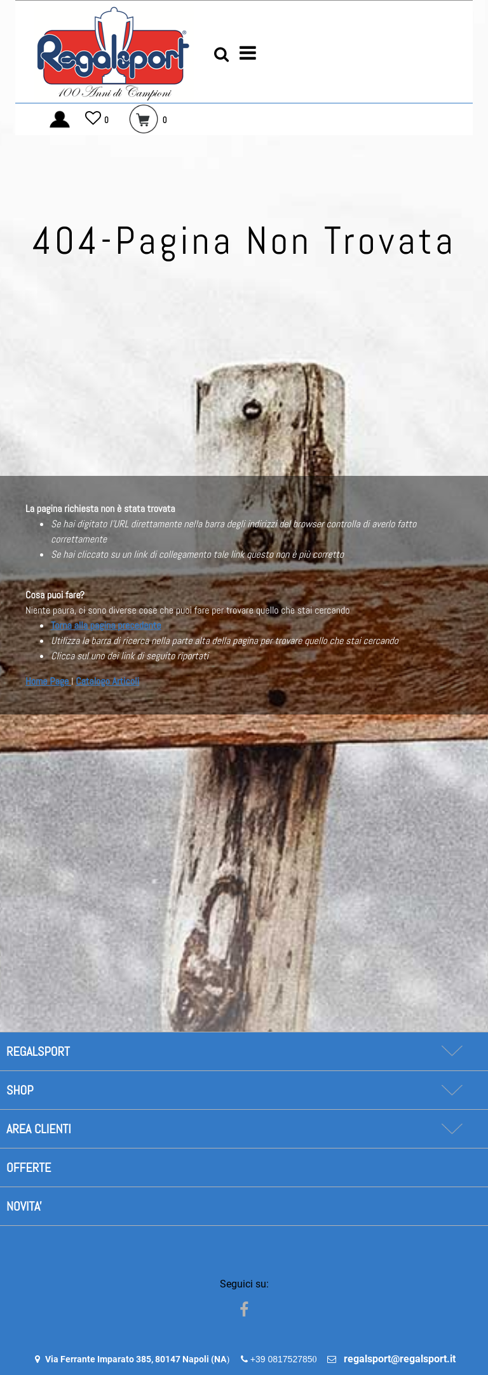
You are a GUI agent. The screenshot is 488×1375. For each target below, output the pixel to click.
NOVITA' (24, 1206)
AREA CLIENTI (38, 1129)
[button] (221, 54)
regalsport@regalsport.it (400, 1359)
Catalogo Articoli (107, 681)
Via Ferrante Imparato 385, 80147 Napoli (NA (135, 1359)
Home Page (48, 681)
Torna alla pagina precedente (106, 625)
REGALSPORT (38, 1051)
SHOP (19, 1090)
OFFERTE (28, 1167)
